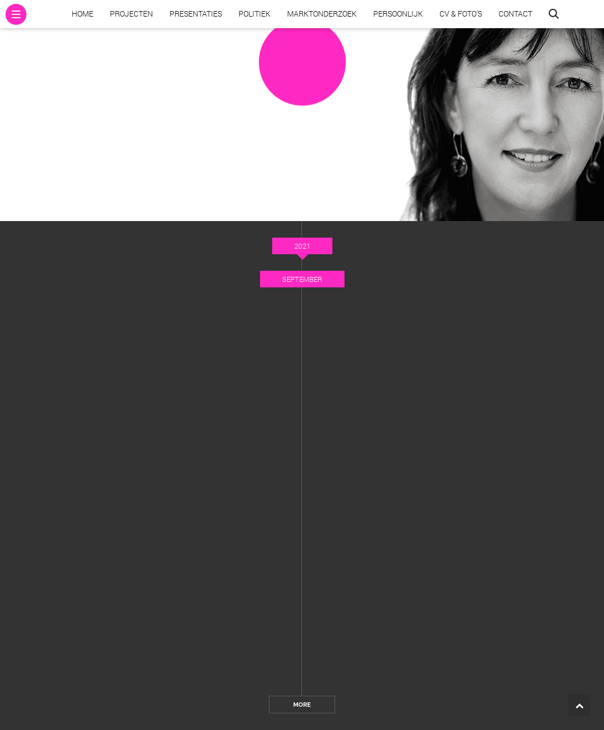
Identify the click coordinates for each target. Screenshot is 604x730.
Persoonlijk (398, 13)
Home (82, 13)
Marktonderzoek (322, 13)
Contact (515, 13)
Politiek (255, 13)
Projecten (131, 13)
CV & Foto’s (460, 13)
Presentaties (195, 13)
